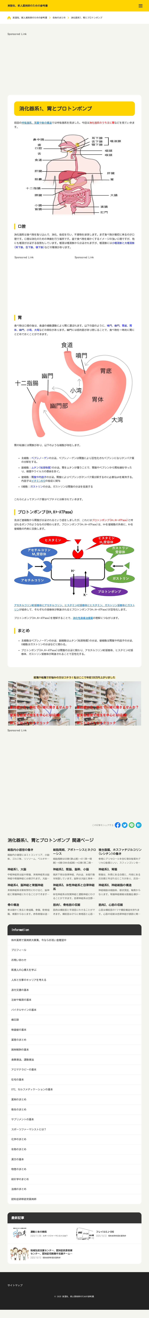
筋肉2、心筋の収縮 (110, 904)
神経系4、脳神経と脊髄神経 (25, 885)
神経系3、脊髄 (107, 869)
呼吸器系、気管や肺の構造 (37, 123)
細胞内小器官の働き (20, 849)
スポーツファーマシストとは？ (55, 1236)
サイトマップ (15, 1285)
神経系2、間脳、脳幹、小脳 (71, 869)
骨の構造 (13, 904)
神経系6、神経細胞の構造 (114, 885)
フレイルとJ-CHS (105, 1232)
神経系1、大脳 (17, 869)
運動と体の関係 (38, 1232)
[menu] (141, 6)
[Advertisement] (75, 61)
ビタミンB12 (38, 481)
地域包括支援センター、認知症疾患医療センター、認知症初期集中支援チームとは (51, 1253)
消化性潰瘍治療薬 (83, 618)
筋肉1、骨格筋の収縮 (66, 904)
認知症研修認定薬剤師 (117, 1236)
